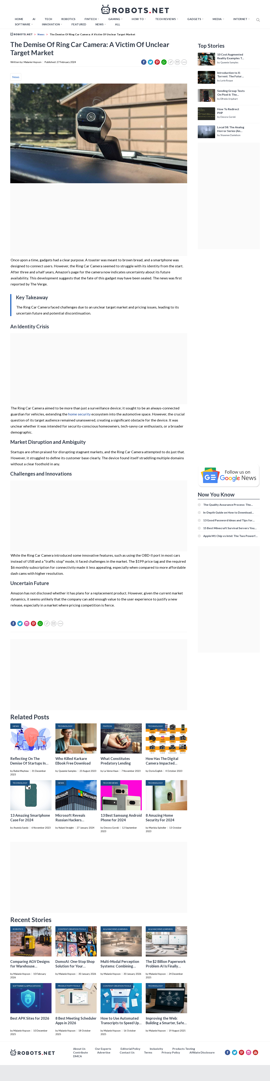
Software (22, 24)
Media (217, 19)
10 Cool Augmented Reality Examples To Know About (230, 56)
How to (138, 19)
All (117, 24)
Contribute (80, 1052)
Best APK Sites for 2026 (29, 1018)
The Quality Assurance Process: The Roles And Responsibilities (227, 504)
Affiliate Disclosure (202, 1052)
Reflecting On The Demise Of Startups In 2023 (28, 763)
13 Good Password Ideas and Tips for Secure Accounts (227, 520)
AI (34, 19)
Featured (79, 24)
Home (19, 19)
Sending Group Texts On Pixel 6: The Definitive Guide (231, 92)
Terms (148, 1052)
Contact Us (127, 1052)
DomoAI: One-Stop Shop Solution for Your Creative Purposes (75, 966)
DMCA (77, 1056)
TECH (48, 19)
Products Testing (183, 1048)
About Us (79, 1048)
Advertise (103, 1052)
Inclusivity (156, 1048)
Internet (240, 19)
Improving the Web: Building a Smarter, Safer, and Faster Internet (166, 1023)
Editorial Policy (130, 1048)
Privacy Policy (171, 1052)
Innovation (51, 24)
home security (79, 414)
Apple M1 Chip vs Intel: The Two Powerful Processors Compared (230, 535)
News (99, 24)
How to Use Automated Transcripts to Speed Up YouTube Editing (120, 1023)
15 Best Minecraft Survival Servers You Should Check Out (228, 528)
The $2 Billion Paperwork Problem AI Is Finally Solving (166, 966)
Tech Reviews (165, 19)
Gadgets (194, 19)
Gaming (114, 19)
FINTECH (91, 19)
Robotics (68, 19)
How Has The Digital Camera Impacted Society (162, 763)
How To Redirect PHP (228, 110)
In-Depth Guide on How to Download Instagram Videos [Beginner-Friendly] (227, 512)
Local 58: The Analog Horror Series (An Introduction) (230, 129)
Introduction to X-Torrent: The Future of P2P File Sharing (230, 74)
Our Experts (103, 1048)
